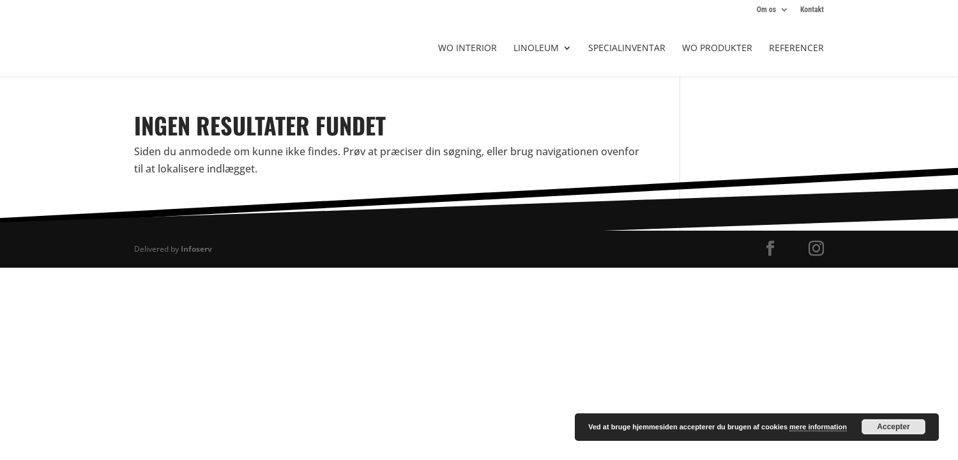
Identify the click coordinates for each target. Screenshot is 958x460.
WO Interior (467, 48)
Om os (766, 10)
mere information (818, 427)
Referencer (796, 48)
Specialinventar (626, 48)
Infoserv (196, 248)
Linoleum (536, 48)
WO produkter (717, 48)
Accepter (893, 426)
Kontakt (812, 10)
